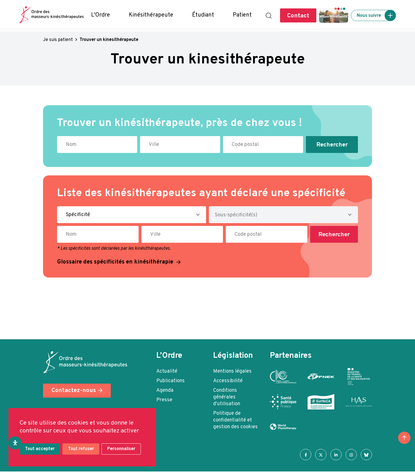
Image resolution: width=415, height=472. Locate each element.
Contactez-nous (73, 391)
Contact (298, 16)
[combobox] (283, 214)
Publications (170, 381)
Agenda (164, 390)
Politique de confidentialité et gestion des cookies (235, 420)
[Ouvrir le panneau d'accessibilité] (15, 443)
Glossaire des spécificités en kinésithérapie (116, 262)
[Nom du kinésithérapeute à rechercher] (97, 144)
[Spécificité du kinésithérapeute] (131, 214)
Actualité (166, 371)
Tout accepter (40, 449)
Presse (164, 400)
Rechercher (332, 145)
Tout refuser (81, 449)
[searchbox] (246, 216)
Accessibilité (228, 381)
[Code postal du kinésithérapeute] (263, 144)
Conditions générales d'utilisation (226, 397)
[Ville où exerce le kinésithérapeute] (180, 144)
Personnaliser (123, 449)
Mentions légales (232, 371)
